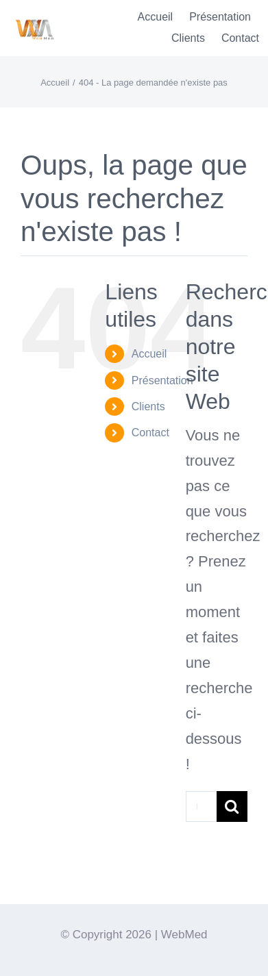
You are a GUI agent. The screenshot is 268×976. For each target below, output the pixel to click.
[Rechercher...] (201, 806)
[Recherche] (232, 806)
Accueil (149, 354)
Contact (150, 432)
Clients (148, 406)
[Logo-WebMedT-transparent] (34, 14)
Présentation (162, 380)
